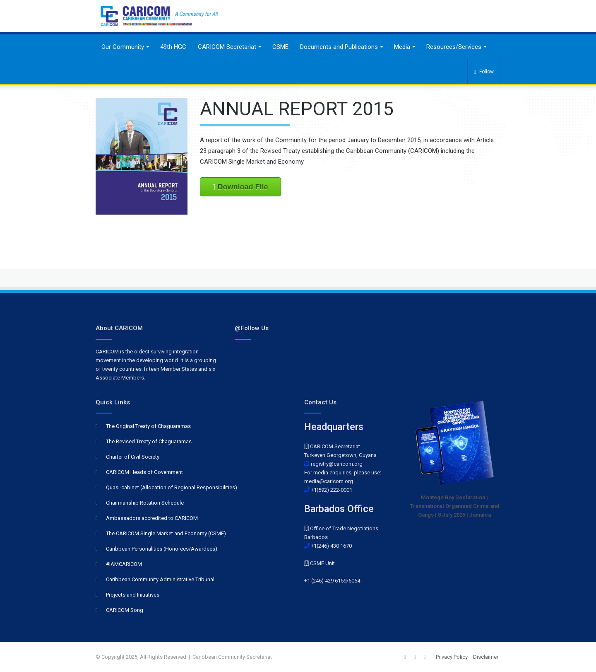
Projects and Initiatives (132, 595)
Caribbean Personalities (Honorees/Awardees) (161, 549)
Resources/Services (453, 47)
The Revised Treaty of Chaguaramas (149, 441)
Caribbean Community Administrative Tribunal (160, 579)
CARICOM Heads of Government (144, 472)
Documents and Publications (339, 47)
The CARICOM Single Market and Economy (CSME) (166, 533)
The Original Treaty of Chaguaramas (148, 426)
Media (402, 47)
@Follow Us (252, 328)
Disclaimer (485, 657)
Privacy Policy (452, 657)
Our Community (122, 47)
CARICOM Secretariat (227, 47)
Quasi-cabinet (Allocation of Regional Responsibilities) (171, 487)
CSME (280, 47)
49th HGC (173, 47)
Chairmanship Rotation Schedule (145, 503)
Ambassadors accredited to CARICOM (152, 518)
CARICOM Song (124, 610)
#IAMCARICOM (124, 564)
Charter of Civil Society (132, 457)
